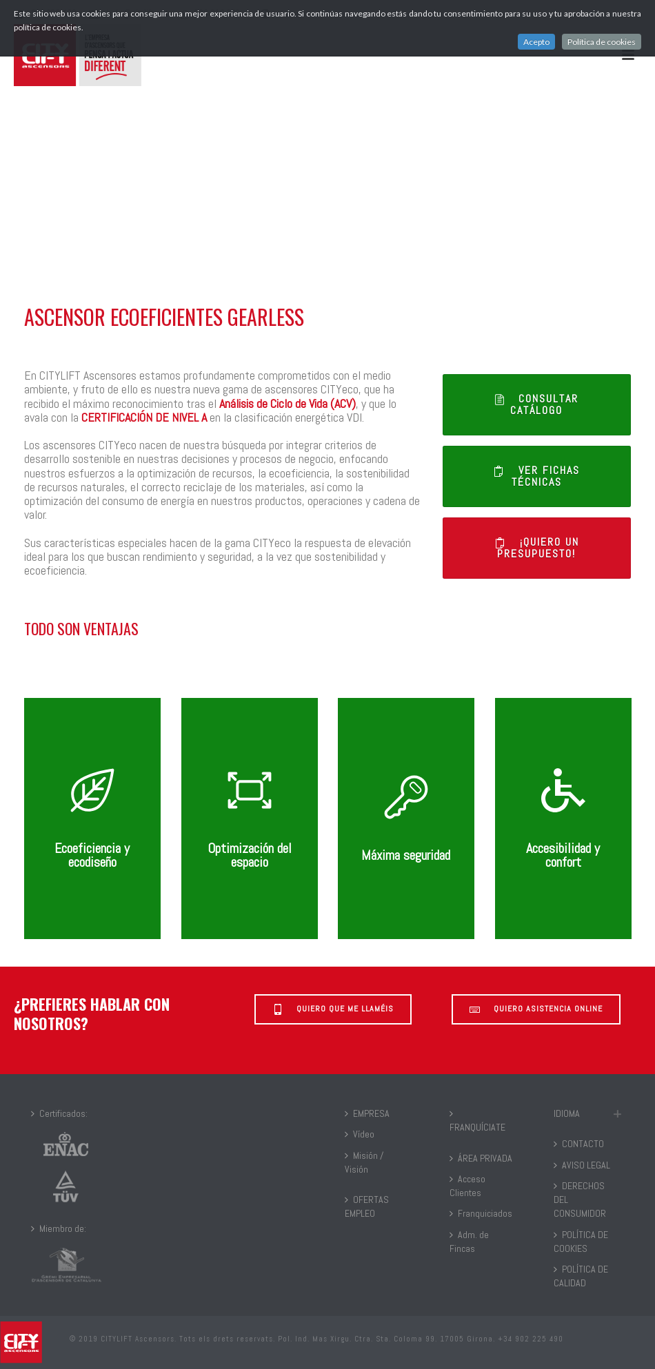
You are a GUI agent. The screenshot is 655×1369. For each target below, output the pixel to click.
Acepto (536, 42)
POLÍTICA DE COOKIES (581, 1241)
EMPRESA (367, 1113)
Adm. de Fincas (469, 1241)
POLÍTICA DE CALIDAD (581, 1276)
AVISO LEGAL (582, 1165)
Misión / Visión (364, 1162)
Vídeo (359, 1134)
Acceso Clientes (467, 1186)
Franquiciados (481, 1213)
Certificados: (59, 1113)
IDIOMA (567, 1113)
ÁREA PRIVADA (481, 1158)
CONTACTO (579, 1144)
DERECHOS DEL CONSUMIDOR (580, 1200)
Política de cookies (601, 42)
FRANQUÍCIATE (477, 1121)
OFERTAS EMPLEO (367, 1206)
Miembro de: (58, 1228)
